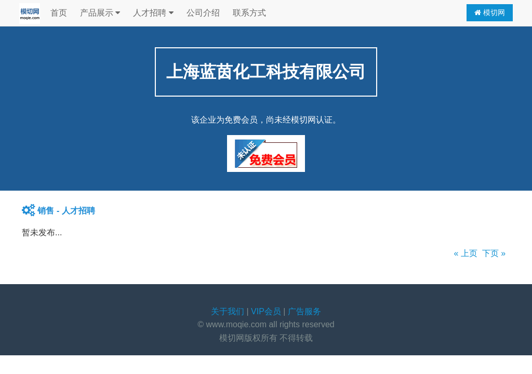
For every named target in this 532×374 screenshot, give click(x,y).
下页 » (494, 253)
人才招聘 (153, 13)
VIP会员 (266, 311)
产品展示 (100, 13)
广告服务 (304, 311)
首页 (58, 12)
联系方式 (249, 12)
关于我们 (227, 311)
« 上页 (465, 253)
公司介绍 (203, 12)
